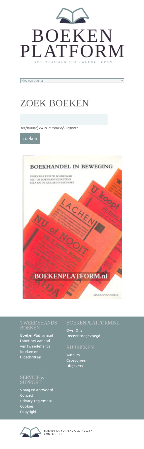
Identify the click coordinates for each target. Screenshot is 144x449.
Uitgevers (74, 366)
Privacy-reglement (36, 401)
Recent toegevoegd (83, 336)
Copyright (28, 412)
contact (50, 434)
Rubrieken (80, 347)
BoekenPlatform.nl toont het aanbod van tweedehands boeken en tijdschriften (36, 346)
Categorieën (76, 360)
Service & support (32, 380)
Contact (26, 395)
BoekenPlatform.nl (92, 322)
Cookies (27, 406)
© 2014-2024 (82, 430)
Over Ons (74, 330)
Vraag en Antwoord (36, 390)
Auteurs (73, 355)
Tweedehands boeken (38, 325)
